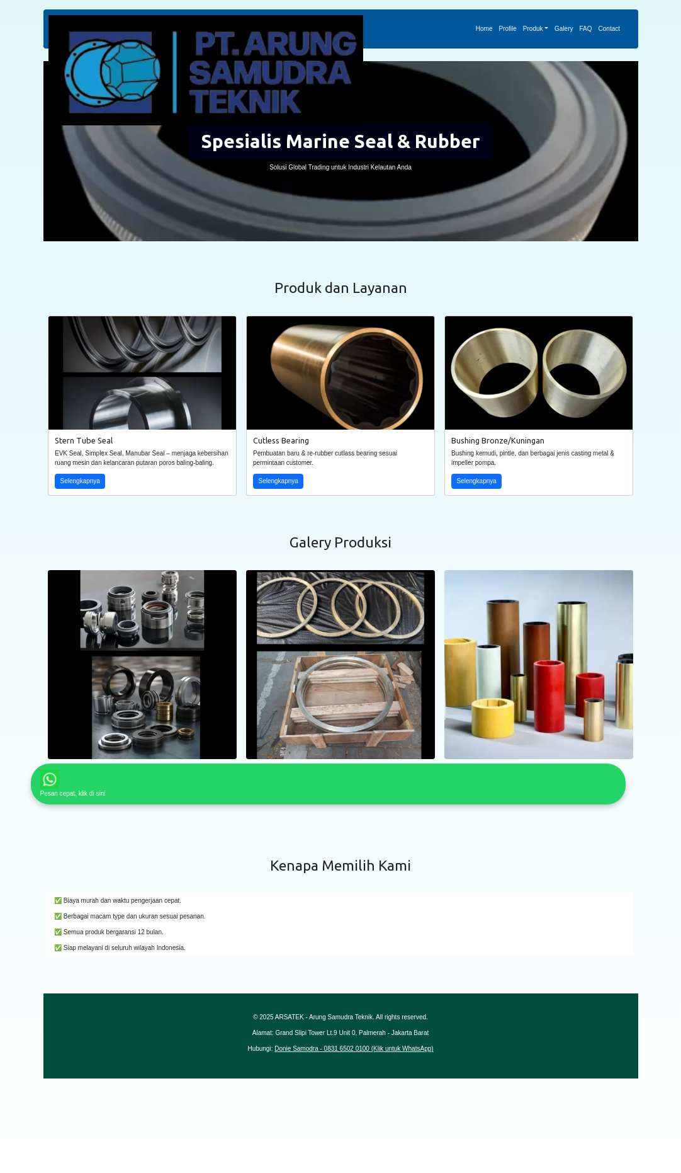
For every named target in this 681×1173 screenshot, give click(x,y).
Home (484, 28)
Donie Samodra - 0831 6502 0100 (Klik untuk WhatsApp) (353, 1048)
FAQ (586, 28)
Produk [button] (533, 28)
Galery (563, 28)
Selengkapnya (80, 481)
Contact (609, 28)
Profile (507, 28)
